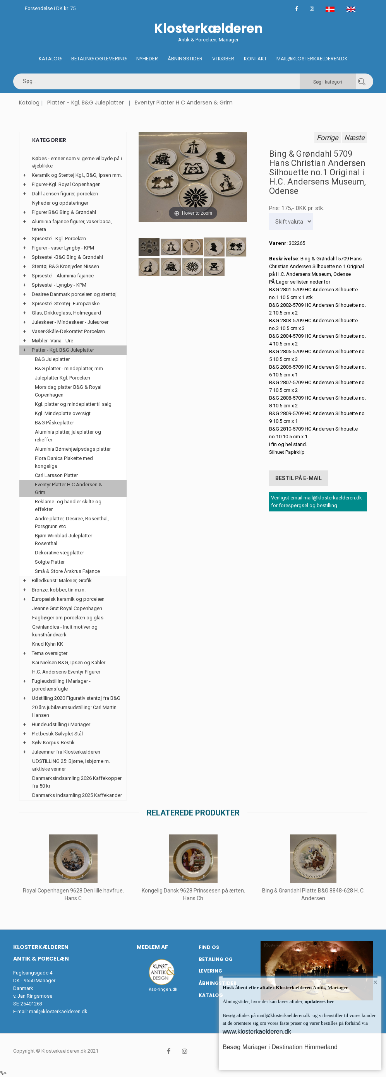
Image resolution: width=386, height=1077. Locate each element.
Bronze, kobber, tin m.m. (59, 590)
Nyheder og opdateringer (60, 203)
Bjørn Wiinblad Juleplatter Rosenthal (63, 539)
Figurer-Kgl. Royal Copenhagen (66, 184)
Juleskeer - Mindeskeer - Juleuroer (70, 322)
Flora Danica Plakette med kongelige (64, 462)
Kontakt (255, 58)
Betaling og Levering (99, 58)
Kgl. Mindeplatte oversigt (63, 413)
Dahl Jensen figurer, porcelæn (65, 194)
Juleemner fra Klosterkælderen (66, 752)
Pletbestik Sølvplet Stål (57, 734)
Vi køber (223, 58)
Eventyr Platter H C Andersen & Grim (184, 102)
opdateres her (319, 1001)
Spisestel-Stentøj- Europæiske (66, 303)
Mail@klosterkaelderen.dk (312, 58)
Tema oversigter (49, 653)
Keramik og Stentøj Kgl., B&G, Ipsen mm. (77, 175)
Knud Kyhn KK (47, 644)
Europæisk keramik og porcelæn (68, 599)
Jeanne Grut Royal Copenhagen (67, 608)
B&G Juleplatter (52, 359)
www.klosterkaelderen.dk (257, 1031)
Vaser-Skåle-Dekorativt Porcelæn (68, 331)
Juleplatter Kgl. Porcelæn (62, 378)
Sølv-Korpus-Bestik (53, 742)
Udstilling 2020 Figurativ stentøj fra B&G (76, 698)
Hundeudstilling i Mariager (61, 724)
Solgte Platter (50, 562)
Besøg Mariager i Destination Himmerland (280, 1047)
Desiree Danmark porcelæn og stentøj (74, 294)
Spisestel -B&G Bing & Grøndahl (67, 257)
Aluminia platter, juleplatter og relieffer (68, 436)
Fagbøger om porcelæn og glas (67, 618)
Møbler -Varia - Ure (52, 341)
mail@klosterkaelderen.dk (58, 1011)
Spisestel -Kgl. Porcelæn (59, 238)
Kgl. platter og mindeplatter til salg (73, 404)
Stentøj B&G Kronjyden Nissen (65, 266)
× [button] (375, 982)
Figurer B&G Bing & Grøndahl (64, 212)
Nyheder (147, 58)
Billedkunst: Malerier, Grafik (62, 580)
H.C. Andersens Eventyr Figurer (66, 672)
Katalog (50, 58)
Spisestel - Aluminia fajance (63, 276)
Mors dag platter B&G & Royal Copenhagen (68, 391)
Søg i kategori (327, 82)
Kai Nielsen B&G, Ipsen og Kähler (68, 662)
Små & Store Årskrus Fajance (67, 571)
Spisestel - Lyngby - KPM (59, 285)
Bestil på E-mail (298, 478)
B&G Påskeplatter (54, 423)
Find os (209, 947)
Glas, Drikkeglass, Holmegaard (66, 313)
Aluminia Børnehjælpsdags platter (73, 449)
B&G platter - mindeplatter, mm (69, 368)
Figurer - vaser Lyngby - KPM (63, 248)
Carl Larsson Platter (56, 475)
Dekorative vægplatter (59, 553)
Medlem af (152, 947)
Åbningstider (185, 58)
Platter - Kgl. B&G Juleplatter (85, 102)
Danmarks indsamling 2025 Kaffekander (77, 795)
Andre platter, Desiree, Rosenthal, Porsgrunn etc (72, 522)
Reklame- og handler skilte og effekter (68, 505)
